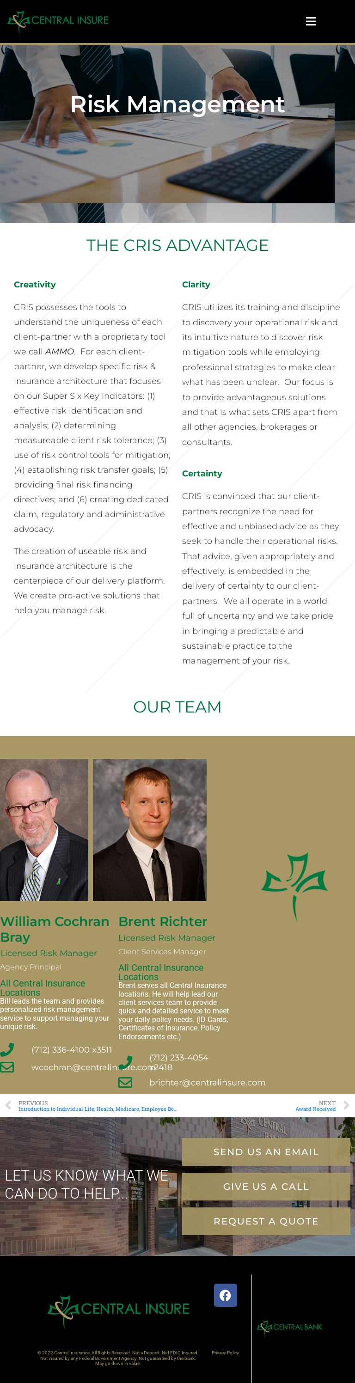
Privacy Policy (225, 1352)
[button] (266, 1221)
